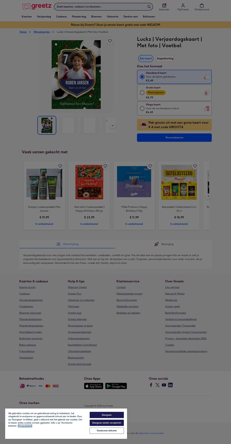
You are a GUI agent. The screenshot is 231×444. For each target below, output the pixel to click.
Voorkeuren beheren (107, 430)
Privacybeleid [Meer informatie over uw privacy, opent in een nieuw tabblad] (25, 426)
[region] (66, 423)
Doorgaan (107, 415)
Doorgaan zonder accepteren (106, 423)
